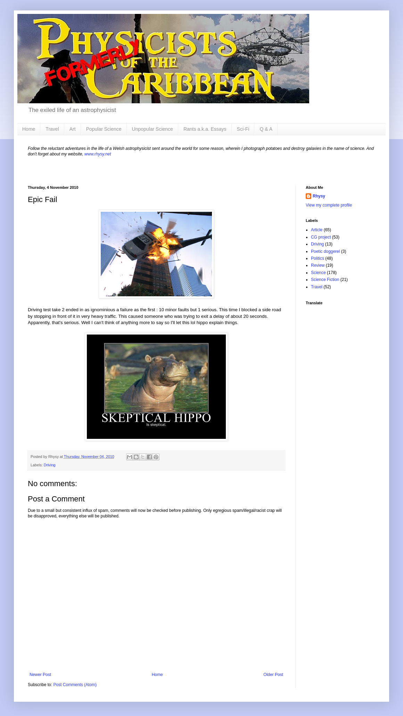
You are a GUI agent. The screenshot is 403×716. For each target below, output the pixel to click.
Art (72, 129)
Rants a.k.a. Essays (205, 129)
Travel (52, 129)
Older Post (273, 674)
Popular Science (104, 129)
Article (316, 229)
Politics (317, 258)
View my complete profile (329, 205)
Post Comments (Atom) (75, 684)
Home (28, 129)
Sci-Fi (243, 129)
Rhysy (319, 196)
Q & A (266, 129)
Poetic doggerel (325, 251)
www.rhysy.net (97, 154)
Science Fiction (325, 279)
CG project (321, 237)
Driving (50, 465)
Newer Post (40, 674)
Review (317, 265)
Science (318, 272)
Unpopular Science (152, 129)
